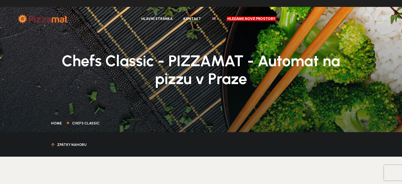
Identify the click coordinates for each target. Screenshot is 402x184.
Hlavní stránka (157, 19)
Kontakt (192, 19)
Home (57, 123)
